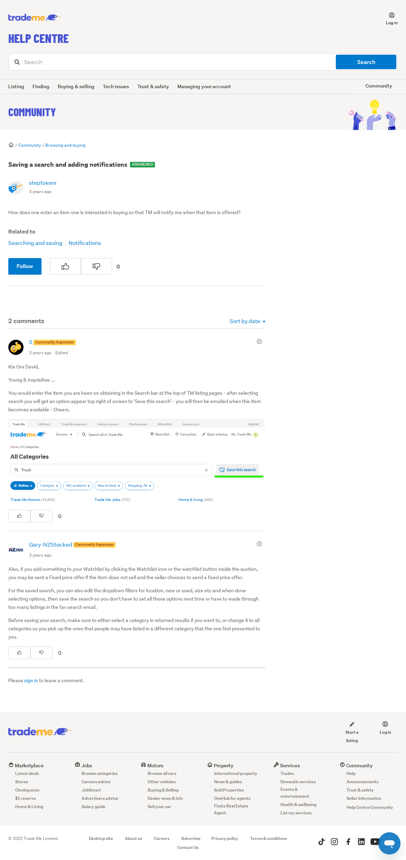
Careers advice (96, 782)
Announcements (363, 782)
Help (351, 773)
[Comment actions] (260, 341)
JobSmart (91, 790)
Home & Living (29, 806)
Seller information (364, 798)
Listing (16, 86)
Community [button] (379, 85)
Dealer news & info (165, 798)
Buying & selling (76, 86)
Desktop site (101, 838)
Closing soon (27, 790)
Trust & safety (153, 86)
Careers (161, 838)
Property (220, 765)
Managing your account (204, 86)
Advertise (191, 838)
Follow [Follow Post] (25, 266)
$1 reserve (25, 798)
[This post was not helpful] (96, 266)
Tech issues (116, 86)
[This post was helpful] (65, 266)
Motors (152, 765)
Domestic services (298, 782)
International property (235, 773)
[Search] (203, 62)
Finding (41, 86)
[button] (388, 18)
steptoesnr (43, 182)
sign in (31, 680)
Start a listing (352, 732)
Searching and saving (35, 242)
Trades (287, 773)
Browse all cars (162, 773)
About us (133, 838)
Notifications (84, 242)
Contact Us (188, 847)
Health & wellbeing (298, 804)
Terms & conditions (268, 838)
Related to (21, 231)
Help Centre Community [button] (370, 807)
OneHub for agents (232, 798)
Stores (21, 782)
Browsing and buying (65, 145)
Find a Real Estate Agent (231, 809)
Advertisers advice (100, 798)
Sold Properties (229, 790)
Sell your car (159, 806)
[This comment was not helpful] (41, 516)
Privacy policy (224, 838)
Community (32, 111)
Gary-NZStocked (51, 544)
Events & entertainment (294, 792)
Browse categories (100, 773)
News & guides (228, 782)
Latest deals (27, 773)
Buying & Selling (163, 790)
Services (287, 765)
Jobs (83, 765)
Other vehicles (162, 782)
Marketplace (26, 765)
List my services (296, 813)
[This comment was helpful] (19, 516)
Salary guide (93, 806)
